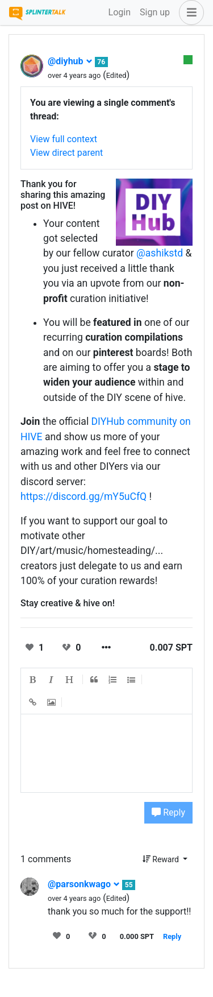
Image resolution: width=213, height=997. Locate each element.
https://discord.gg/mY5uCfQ (83, 496)
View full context (63, 139)
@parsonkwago (84, 884)
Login (119, 12)
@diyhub (70, 61)
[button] (189, 12)
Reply (168, 812)
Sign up (155, 12)
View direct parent (66, 152)
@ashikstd (159, 253)
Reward (162, 859)
